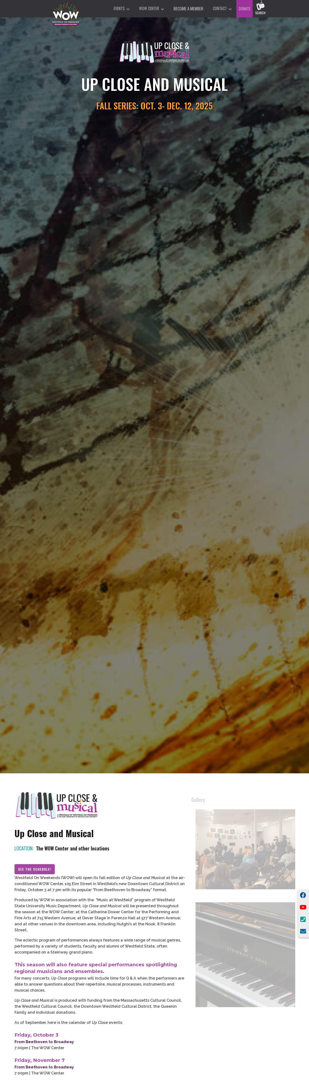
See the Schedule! (34, 871)
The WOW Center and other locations (72, 850)
